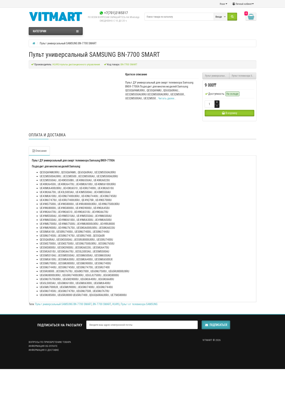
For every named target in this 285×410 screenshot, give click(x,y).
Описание (39, 188)
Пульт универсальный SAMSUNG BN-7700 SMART (63, 341)
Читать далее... (167, 98)
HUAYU (116, 341)
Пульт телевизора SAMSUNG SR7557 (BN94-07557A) (244, 75)
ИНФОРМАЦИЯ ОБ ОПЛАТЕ (43, 383)
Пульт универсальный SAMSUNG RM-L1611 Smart (217, 75)
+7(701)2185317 (113, 12)
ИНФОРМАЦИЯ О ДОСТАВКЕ (44, 387)
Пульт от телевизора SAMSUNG (139, 341)
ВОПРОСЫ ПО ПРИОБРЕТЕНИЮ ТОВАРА (50, 379)
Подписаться (216, 362)
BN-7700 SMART (102, 341)
